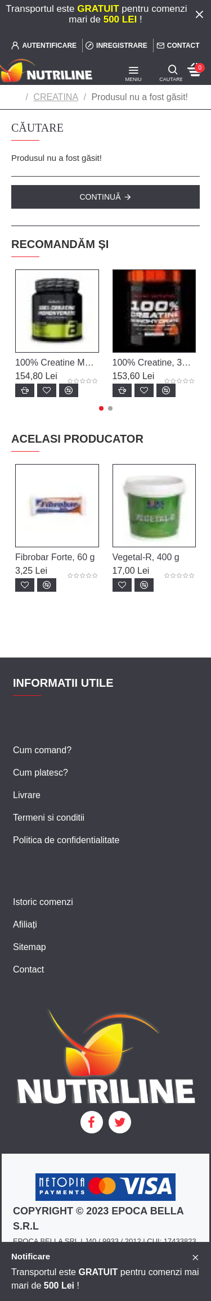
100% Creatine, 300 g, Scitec (154, 362)
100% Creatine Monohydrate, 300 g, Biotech (57, 362)
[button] (101, 408)
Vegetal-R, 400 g (146, 557)
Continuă (99, 196)
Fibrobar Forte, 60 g (55, 557)
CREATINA (55, 97)
